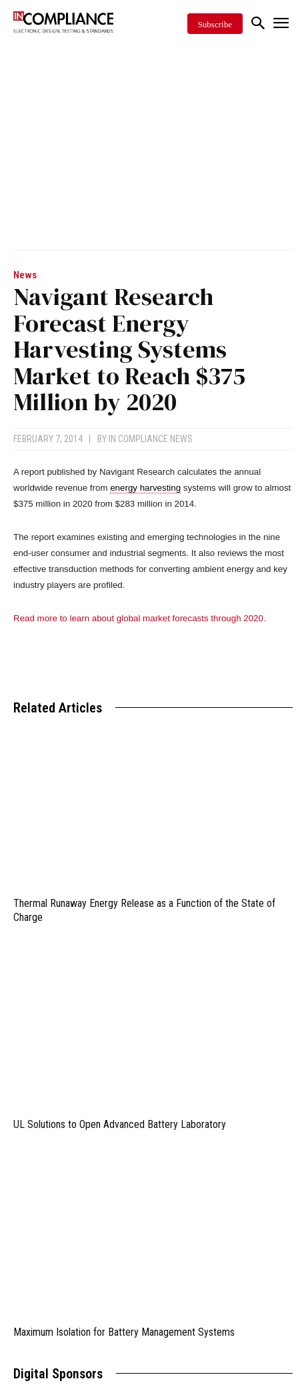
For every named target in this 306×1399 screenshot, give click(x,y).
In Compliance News (151, 438)
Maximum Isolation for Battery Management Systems (124, 1332)
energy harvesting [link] (145, 488)
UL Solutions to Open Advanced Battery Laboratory (119, 1124)
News (25, 275)
